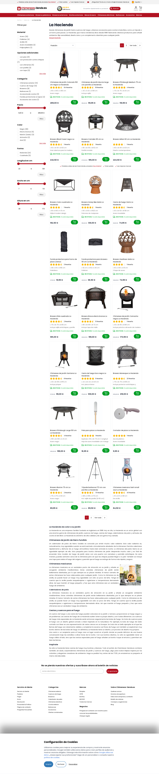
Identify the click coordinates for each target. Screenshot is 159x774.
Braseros (51, 697)
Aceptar (48, 764)
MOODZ (82, 699)
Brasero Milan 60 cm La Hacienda (126, 139)
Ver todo (133, 45)
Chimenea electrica (55, 702)
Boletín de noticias (117, 699)
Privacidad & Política (24, 704)
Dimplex (82, 691)
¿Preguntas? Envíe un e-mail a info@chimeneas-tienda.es (110, 2)
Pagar (19, 697)
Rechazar (61, 764)
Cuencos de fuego (54, 694)
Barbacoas (52, 707)
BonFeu (82, 697)
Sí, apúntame (112, 671)
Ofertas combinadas (55, 712)
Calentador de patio (55, 699)
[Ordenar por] (62, 45)
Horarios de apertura (118, 694)
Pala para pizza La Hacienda (93, 430)
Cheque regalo (85, 716)
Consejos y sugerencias (119, 702)
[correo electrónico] (72, 671)
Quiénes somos (116, 691)
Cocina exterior (53, 704)
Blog (112, 704)
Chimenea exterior (54, 691)
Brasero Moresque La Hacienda (125, 373)
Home (19, 20)
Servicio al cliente (23, 691)
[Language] (137, 2)
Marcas (26, 20)
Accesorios (52, 710)
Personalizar (73, 764)
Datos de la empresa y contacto (122, 697)
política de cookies (51, 757)
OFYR (81, 694)
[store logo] (32, 8)
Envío (19, 699)
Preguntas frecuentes (24, 710)
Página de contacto (24, 707)
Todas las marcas (86, 702)
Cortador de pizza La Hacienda (125, 430)
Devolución (21, 702)
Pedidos (20, 694)
